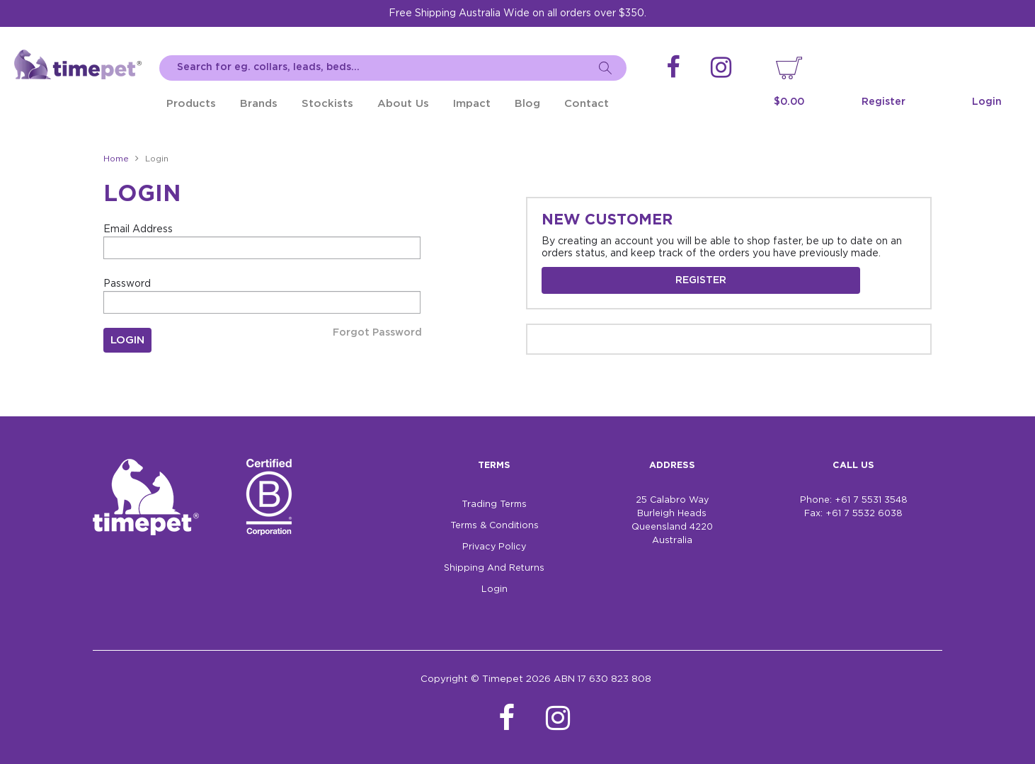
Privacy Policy (494, 547)
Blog (527, 103)
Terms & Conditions (494, 526)
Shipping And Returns (494, 568)
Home (116, 159)
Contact (586, 103)
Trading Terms (494, 504)
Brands (259, 103)
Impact (472, 103)
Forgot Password (377, 333)
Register (883, 102)
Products (191, 103)
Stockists (327, 103)
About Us (403, 103)
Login (987, 102)
